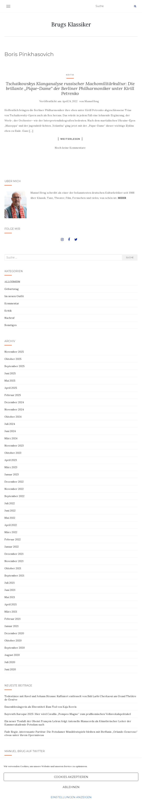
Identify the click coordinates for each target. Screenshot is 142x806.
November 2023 (14, 445)
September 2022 (14, 496)
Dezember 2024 (14, 402)
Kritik (70, 74)
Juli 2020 (9, 662)
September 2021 (14, 575)
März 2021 (10, 611)
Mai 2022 (9, 517)
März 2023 (10, 467)
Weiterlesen (70, 138)
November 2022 (14, 489)
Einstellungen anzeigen (71, 797)
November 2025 (14, 351)
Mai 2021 (9, 597)
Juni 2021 (9, 590)
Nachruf (9, 318)
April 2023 (10, 460)
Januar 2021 (11, 626)
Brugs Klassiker (71, 24)
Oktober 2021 (12, 568)
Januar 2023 (11, 474)
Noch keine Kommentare (70, 147)
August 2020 (12, 655)
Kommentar (11, 303)
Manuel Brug (91, 101)
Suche (130, 257)
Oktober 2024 (12, 416)
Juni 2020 (10, 669)
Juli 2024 (9, 424)
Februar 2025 (12, 395)
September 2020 (14, 647)
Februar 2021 (12, 619)
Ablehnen (71, 787)
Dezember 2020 (14, 633)
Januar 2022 (11, 546)
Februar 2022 (12, 539)
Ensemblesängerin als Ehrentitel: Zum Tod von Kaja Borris (40, 706)
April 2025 (10, 387)
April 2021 (10, 604)
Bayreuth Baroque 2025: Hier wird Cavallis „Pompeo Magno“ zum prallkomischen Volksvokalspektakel (67, 714)
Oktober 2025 (12, 359)
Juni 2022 (10, 510)
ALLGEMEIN (12, 281)
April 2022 (10, 525)
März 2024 (10, 438)
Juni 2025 (10, 373)
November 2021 (13, 561)
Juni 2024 (10, 431)
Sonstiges (10, 325)
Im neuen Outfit (14, 296)
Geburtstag (11, 289)
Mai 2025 (9, 380)
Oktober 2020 (13, 640)
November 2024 (14, 409)
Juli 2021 (9, 582)
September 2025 (14, 366)
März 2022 (10, 532)
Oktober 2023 (12, 452)
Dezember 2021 (13, 554)
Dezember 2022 (14, 481)
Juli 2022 (9, 503)
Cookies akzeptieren (71, 777)
